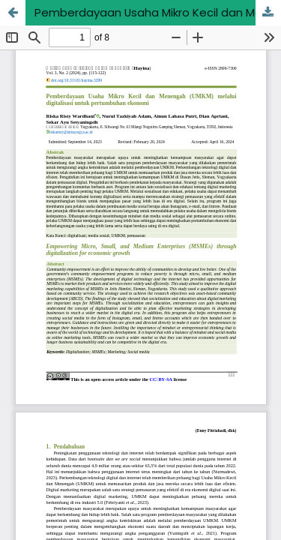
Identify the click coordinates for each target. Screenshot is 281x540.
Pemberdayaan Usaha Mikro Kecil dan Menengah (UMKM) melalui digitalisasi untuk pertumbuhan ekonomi (157, 12)
